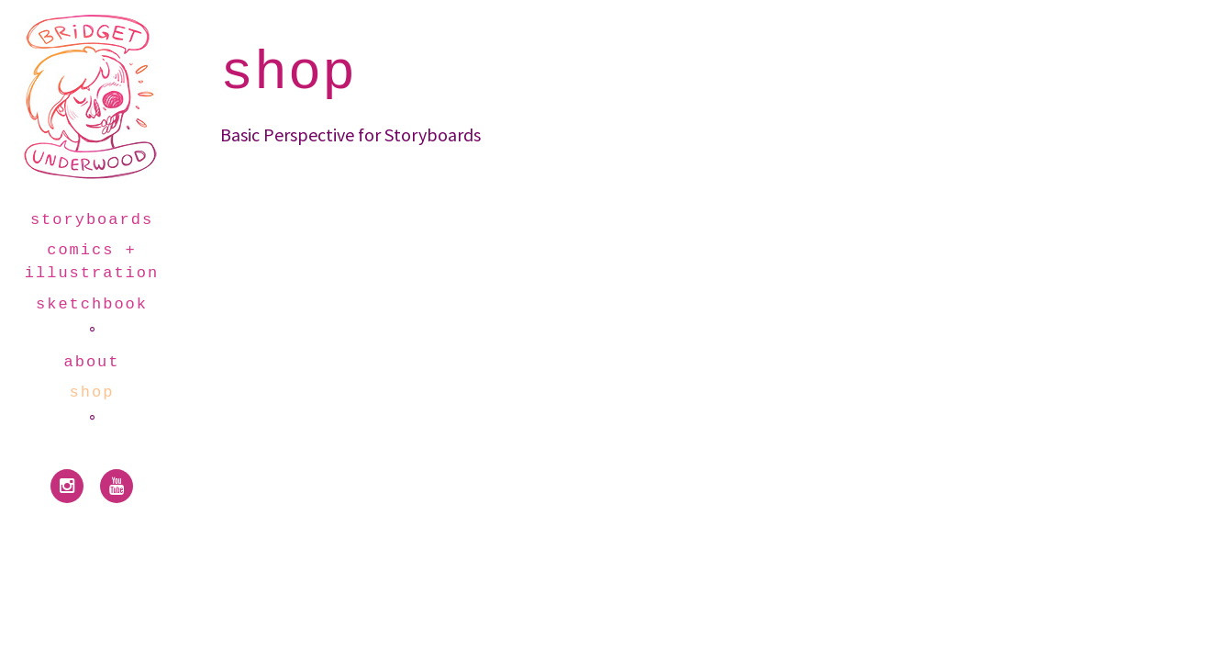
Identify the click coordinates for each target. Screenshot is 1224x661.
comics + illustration (92, 262)
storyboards (91, 219)
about (92, 362)
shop (92, 392)
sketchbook (92, 304)
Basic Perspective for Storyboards (350, 134)
